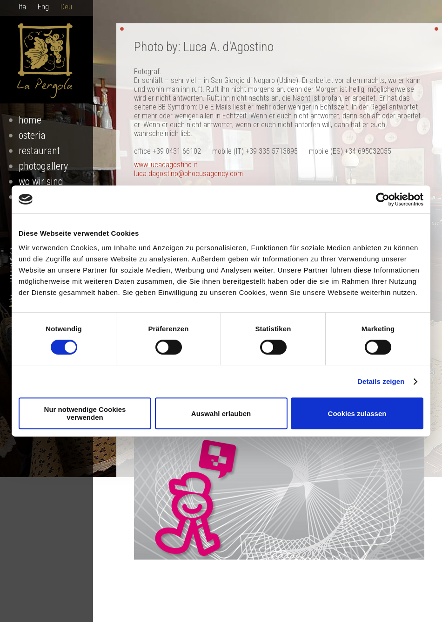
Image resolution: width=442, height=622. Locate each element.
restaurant (39, 151)
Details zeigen (380, 381)
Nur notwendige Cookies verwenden (85, 413)
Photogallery (43, 166)
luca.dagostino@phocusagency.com (188, 173)
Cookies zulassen (357, 413)
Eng (43, 6)
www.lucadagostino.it (165, 164)
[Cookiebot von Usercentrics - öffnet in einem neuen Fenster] (382, 199)
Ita (22, 6)
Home (30, 120)
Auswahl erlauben (221, 413)
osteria (32, 135)
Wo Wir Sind (41, 181)
